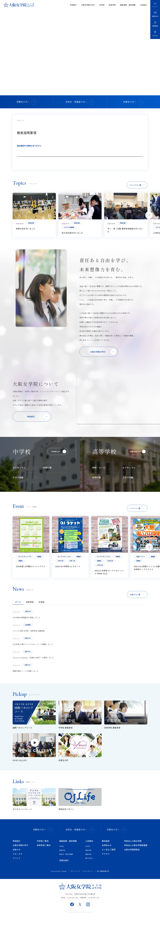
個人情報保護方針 (103, 896)
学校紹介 (73, 5)
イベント (16, 883)
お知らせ (16, 874)
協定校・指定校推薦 (66, 879)
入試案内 (143, 5)
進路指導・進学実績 (127, 5)
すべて (18, 627)
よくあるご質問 (108, 874)
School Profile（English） (59, 896)
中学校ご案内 (42, 866)
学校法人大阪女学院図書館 (135, 870)
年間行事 (55, 493)
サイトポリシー (88, 896)
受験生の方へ (27, 102)
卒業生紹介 (64, 885)
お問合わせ (107, 870)
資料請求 (106, 866)
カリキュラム (25, 493)
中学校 (101, 5)
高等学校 (112, 5)
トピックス (17, 879)
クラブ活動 (25, 502)
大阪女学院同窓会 (132, 874)
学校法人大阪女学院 (133, 866)
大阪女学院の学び (88, 5)
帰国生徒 (88, 879)
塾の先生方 (89, 883)
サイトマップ (75, 896)
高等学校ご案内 (43, 870)
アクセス (106, 879)
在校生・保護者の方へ (80, 102)
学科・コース (104, 493)
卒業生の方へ (133, 102)
